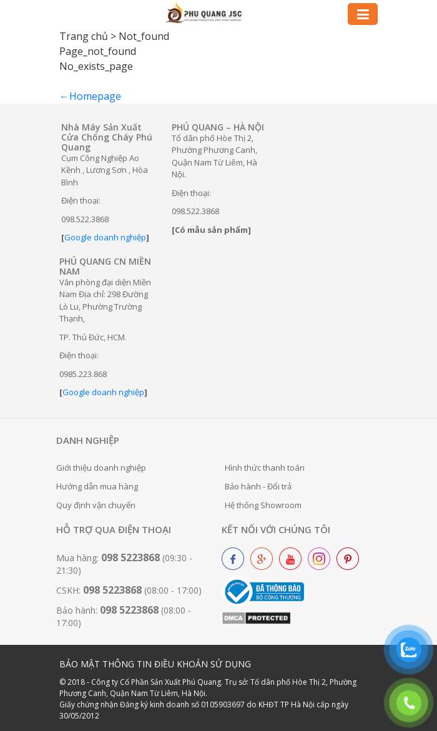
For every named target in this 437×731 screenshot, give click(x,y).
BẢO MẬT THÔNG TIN (105, 664)
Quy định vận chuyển (95, 505)
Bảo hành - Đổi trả (258, 486)
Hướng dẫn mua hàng (97, 486)
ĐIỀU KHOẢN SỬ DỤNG (202, 664)
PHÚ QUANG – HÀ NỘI (218, 127)
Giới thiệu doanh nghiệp (101, 467)
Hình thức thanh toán (265, 467)
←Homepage (90, 96)
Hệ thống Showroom (263, 505)
